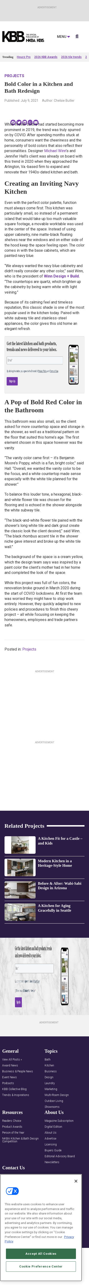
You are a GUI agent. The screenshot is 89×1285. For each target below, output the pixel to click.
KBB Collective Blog (14, 1089)
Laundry (50, 1083)
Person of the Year (13, 1132)
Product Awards (12, 1126)
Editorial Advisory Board (60, 1156)
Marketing (51, 1089)
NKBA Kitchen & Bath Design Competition (20, 1140)
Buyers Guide (53, 1150)
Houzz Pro (24, 57)
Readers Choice (11, 1120)
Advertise (50, 1138)
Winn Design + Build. (61, 276)
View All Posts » (12, 1059)
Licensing (51, 1144)
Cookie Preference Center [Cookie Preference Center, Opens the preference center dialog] (41, 1266)
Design (49, 1077)
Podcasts (8, 1083)
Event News (9, 1077)
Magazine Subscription (59, 1120)
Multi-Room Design (57, 1095)
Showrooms (52, 1107)
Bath (48, 1059)
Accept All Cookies (40, 1253)
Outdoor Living (54, 1101)
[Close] (76, 1181)
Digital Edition (53, 1126)
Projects (14, 76)
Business (51, 1071)
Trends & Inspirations (15, 1095)
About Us (50, 1132)
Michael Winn (55, 151)
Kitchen (49, 1065)
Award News (10, 1065)
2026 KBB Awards (45, 57)
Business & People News (17, 1071)
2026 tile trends (71, 57)
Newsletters (52, 1162)
